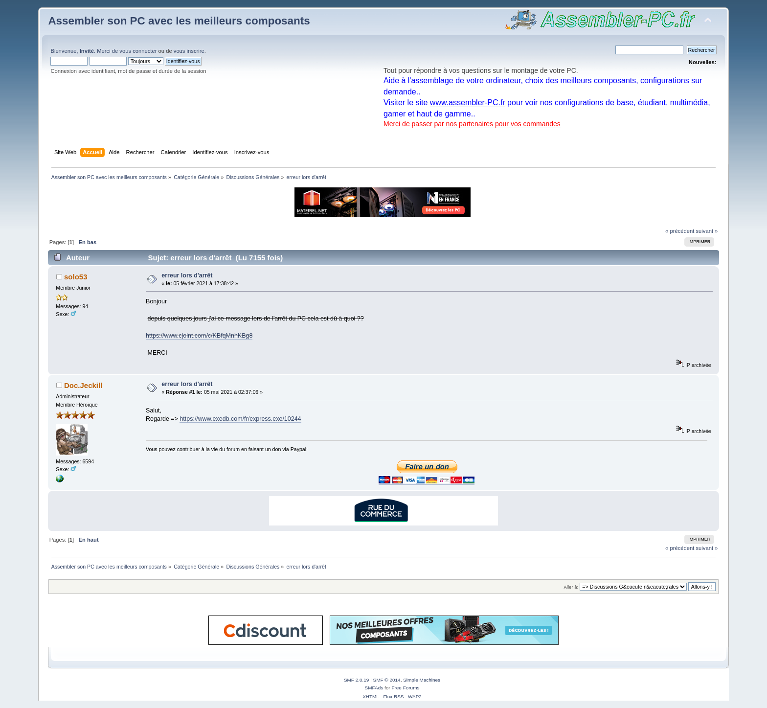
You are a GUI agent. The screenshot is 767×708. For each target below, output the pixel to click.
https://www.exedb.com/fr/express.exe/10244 (240, 418)
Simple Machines (421, 680)
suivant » (707, 231)
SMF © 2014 (387, 680)
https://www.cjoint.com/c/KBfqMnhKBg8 (199, 335)
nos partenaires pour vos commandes (503, 124)
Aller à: (571, 587)
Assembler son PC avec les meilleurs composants (179, 21)
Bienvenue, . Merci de (84, 51)
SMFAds (374, 687)
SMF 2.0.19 (356, 680)
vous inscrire (189, 51)
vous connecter (138, 51)
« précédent (679, 231)
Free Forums (405, 687)
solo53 (75, 277)
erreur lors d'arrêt (186, 275)
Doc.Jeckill (83, 385)
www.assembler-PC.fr (467, 102)
